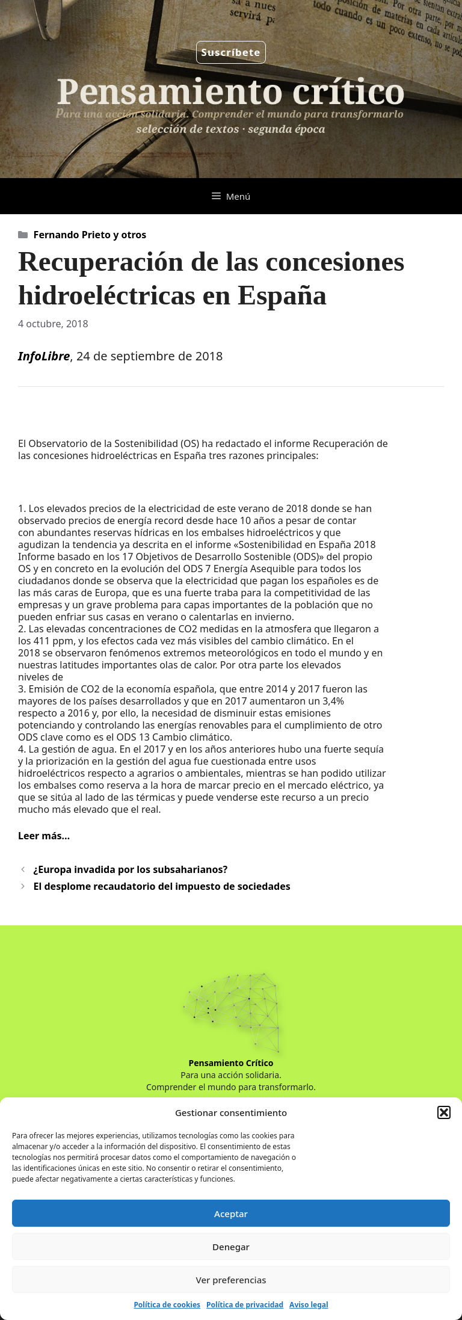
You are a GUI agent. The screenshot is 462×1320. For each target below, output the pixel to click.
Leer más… (44, 835)
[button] (444, 1112)
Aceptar (231, 1213)
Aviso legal (308, 1305)
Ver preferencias (231, 1280)
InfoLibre (44, 356)
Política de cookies (167, 1305)
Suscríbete (231, 52)
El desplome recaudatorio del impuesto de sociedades (162, 886)
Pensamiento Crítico (231, 1063)
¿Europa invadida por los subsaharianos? (130, 869)
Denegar (231, 1247)
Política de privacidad (244, 1305)
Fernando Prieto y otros (90, 234)
